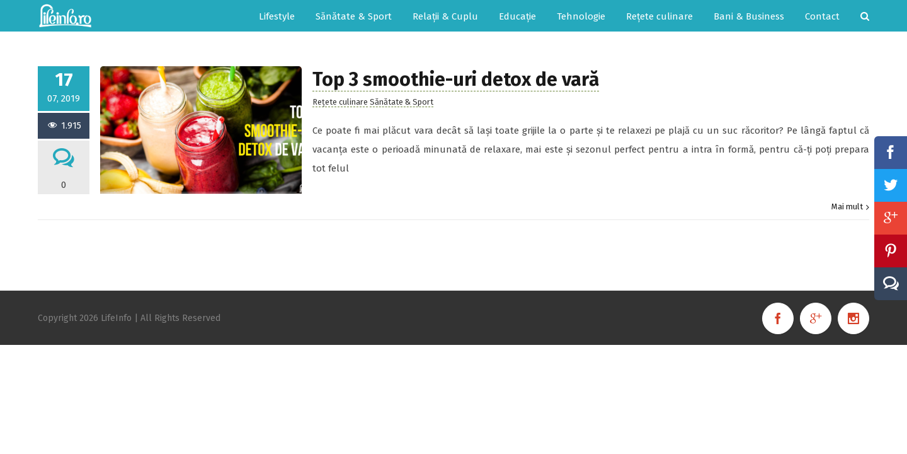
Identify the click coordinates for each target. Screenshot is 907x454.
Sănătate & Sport (401, 102)
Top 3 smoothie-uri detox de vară (455, 79)
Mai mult (847, 206)
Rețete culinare (340, 102)
